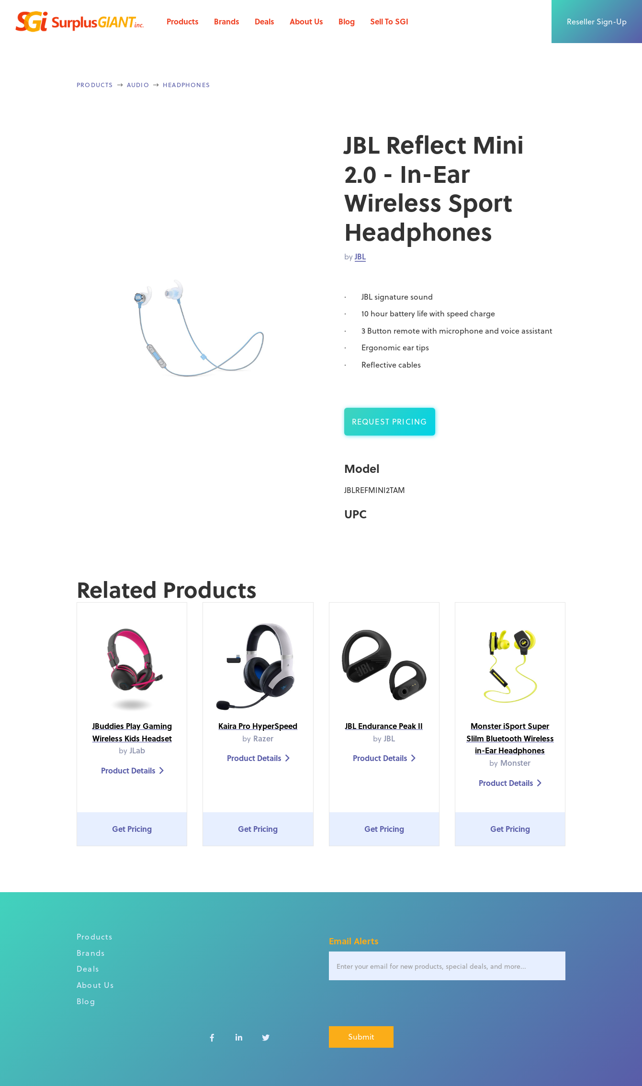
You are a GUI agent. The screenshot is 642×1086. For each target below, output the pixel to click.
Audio (138, 84)
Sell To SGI (389, 21)
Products (183, 21)
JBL (360, 256)
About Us (306, 21)
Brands (226, 21)
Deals (264, 21)
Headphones (186, 84)
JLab (137, 750)
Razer (263, 738)
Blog (346, 21)
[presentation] (401, 1003)
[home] (79, 21)
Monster (515, 762)
